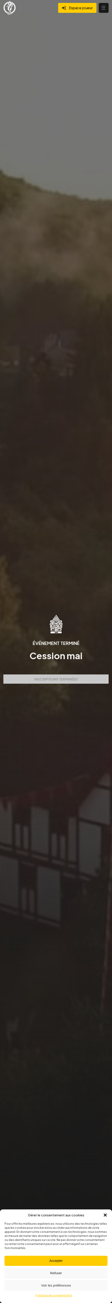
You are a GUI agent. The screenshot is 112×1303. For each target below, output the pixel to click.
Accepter (56, 1261)
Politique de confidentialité (54, 1295)
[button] (105, 1215)
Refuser (56, 1273)
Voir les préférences (56, 1285)
